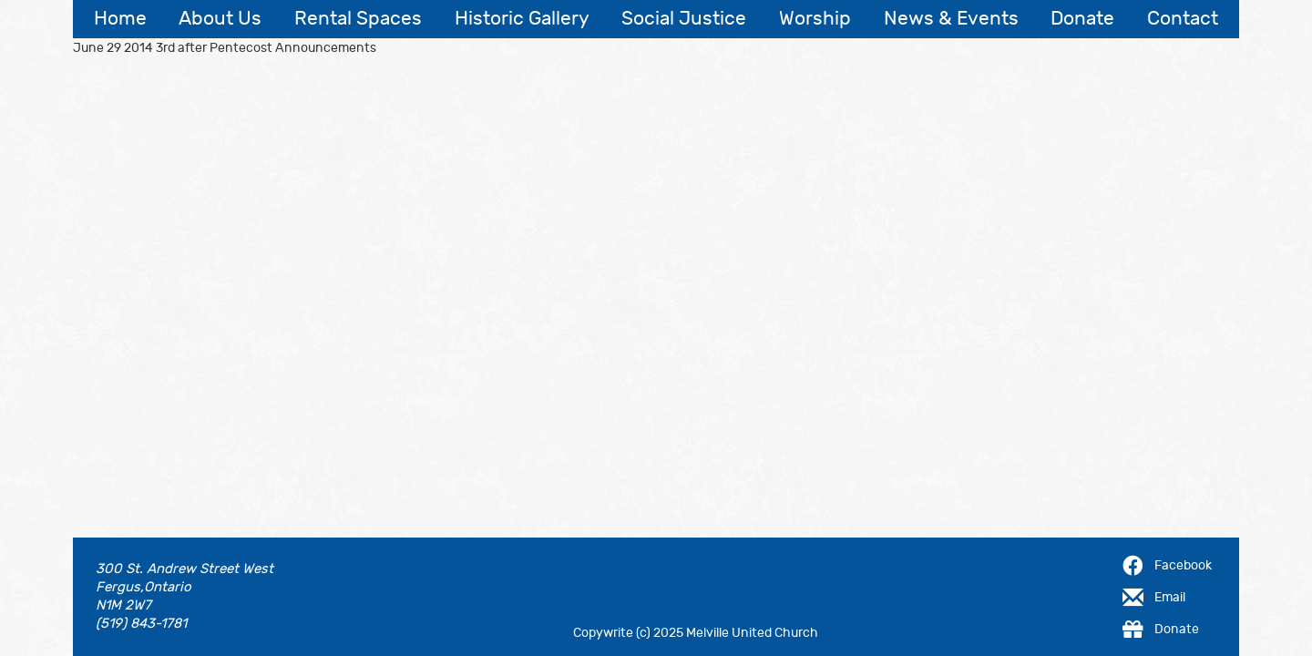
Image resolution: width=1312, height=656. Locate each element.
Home (120, 18)
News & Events (951, 18)
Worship (815, 18)
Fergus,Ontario (143, 587)
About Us (220, 18)
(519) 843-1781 (141, 623)
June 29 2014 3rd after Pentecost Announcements (224, 48)
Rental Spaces (358, 18)
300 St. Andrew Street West (184, 569)
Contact (1182, 18)
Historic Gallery (522, 18)
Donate (1082, 18)
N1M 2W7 (123, 605)
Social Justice (683, 18)
